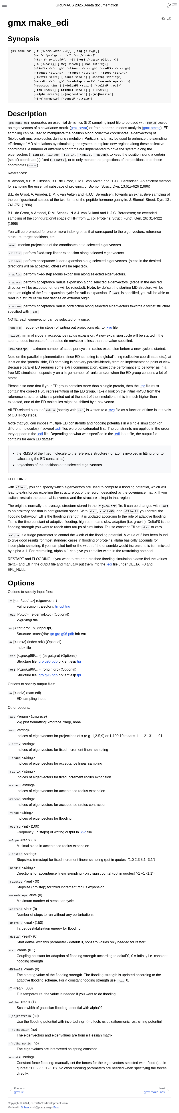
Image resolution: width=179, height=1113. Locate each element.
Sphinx (25, 1107)
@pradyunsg (43, 1107)
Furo (56, 1107)
